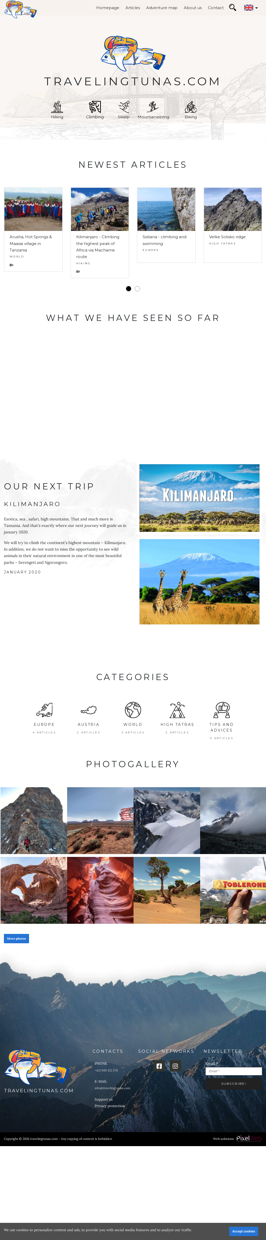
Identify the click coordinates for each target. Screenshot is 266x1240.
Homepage (107, 7)
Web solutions (223, 1139)
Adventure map (162, 7)
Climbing (95, 110)
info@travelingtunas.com (112, 1088)
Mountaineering (153, 110)
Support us (104, 1099)
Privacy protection (110, 1105)
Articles (132, 7)
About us (193, 7)
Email (211, 1063)
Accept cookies (243, 1231)
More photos (16, 938)
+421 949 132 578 (106, 1070)
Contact (216, 7)
